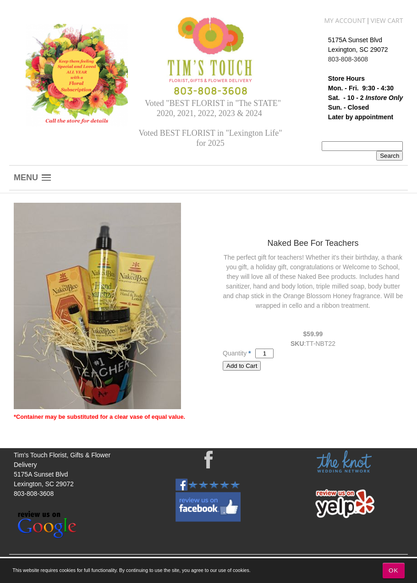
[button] (32, 177)
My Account (345, 20)
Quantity (235, 353)
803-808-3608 (348, 59)
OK (393, 570)
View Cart (387, 20)
